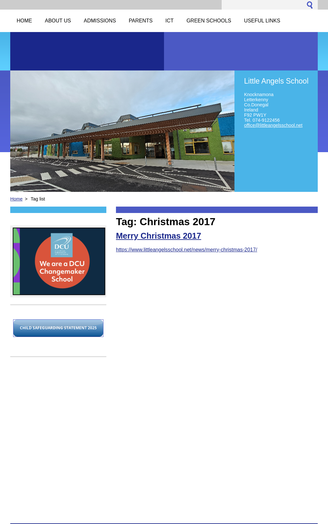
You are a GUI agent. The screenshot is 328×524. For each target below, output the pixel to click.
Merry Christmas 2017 (158, 235)
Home (16, 198)
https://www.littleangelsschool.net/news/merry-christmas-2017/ (186, 249)
